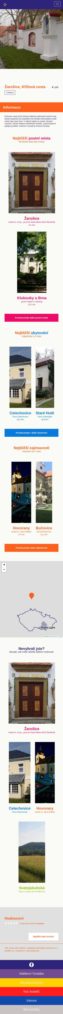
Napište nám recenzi (43, 936)
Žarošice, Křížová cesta (25, 87)
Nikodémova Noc (31, 982)
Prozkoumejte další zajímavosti (31, 548)
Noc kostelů (32, 991)
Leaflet (46, 636)
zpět (55, 87)
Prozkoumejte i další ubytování (31, 433)
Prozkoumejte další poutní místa (31, 318)
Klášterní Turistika (31, 973)
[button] (31, 596)
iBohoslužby (31, 1009)
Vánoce (31, 1000)
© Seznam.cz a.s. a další (56, 636)
